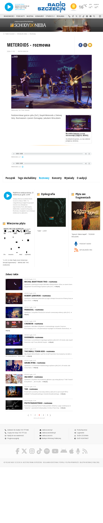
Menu (100, 16)
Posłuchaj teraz (80, 430)
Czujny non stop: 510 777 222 (16, 433)
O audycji (82, 178)
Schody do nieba (22, 34)
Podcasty (20, 16)
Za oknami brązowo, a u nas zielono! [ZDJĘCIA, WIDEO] (78, 140)
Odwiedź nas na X (76, 16)
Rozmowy (33, 34)
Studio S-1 (50, 16)
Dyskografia (48, 194)
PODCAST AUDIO (82, 244)
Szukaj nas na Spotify (87, 16)
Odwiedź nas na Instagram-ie (80, 16)
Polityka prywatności (72, 463)
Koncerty (57, 178)
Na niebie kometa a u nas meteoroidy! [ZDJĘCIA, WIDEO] (77, 134)
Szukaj (94, 16)
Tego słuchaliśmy (27, 178)
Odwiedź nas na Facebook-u (73, 16)
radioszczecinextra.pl (47, 433)
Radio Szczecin (8, 34)
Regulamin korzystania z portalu (54, 463)
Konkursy (39, 16)
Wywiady (69, 178)
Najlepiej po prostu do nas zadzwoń (69, 16)
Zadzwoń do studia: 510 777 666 (17, 430)
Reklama (60, 16)
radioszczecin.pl (45, 430)
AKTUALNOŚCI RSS (83, 250)
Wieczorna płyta (16, 223)
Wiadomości (9, 16)
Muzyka (30, 16)
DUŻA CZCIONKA (81, 435)
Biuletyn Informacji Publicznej (50, 438)
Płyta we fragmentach (83, 195)
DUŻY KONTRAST (81, 438)
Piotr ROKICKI (23, 51)
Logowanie (79, 433)
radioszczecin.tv (46, 435)
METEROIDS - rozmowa (28, 45)
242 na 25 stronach (39, 418)
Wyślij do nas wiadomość (90, 16)
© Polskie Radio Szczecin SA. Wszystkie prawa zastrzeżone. (23, 463)
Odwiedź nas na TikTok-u (83, 16)
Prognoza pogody (12, 438)
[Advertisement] (27, 484)
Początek (10, 178)
